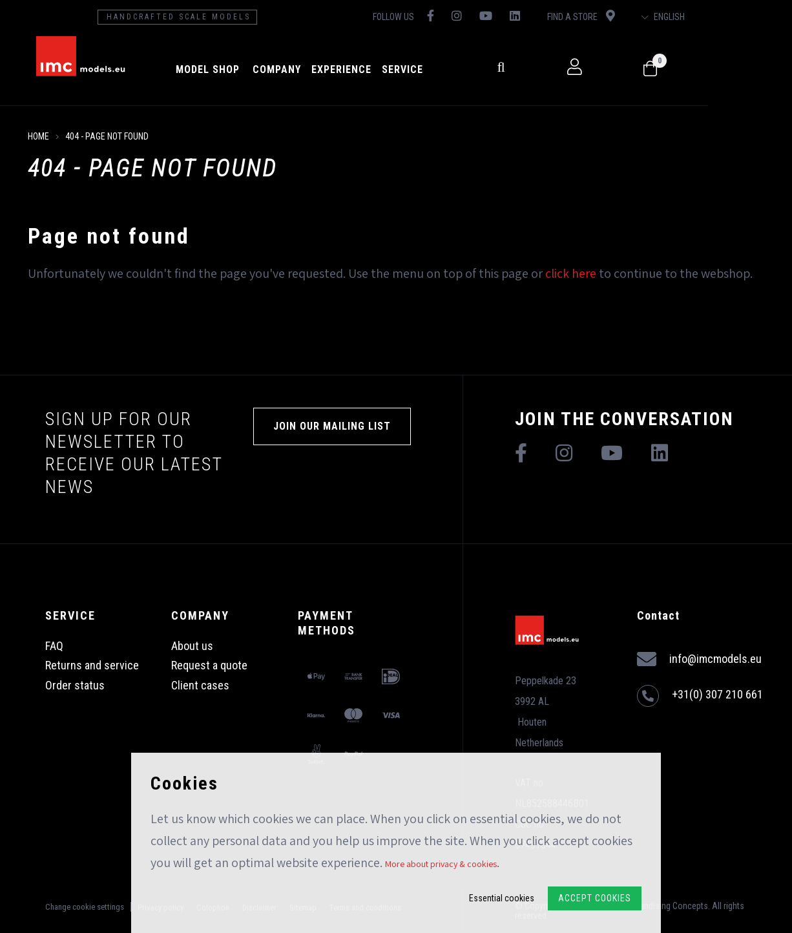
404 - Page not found (107, 136)
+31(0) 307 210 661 (700, 696)
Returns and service (92, 665)
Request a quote (209, 665)
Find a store (644, 16)
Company (312, 69)
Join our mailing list (332, 426)
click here (570, 273)
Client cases (200, 685)
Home (38, 136)
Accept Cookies (594, 898)
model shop (243, 69)
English (740, 17)
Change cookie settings (84, 905)
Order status (75, 685)
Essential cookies (501, 898)
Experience (377, 69)
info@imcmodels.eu (699, 659)
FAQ (54, 646)
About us (192, 646)
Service (438, 69)
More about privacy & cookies (441, 864)
